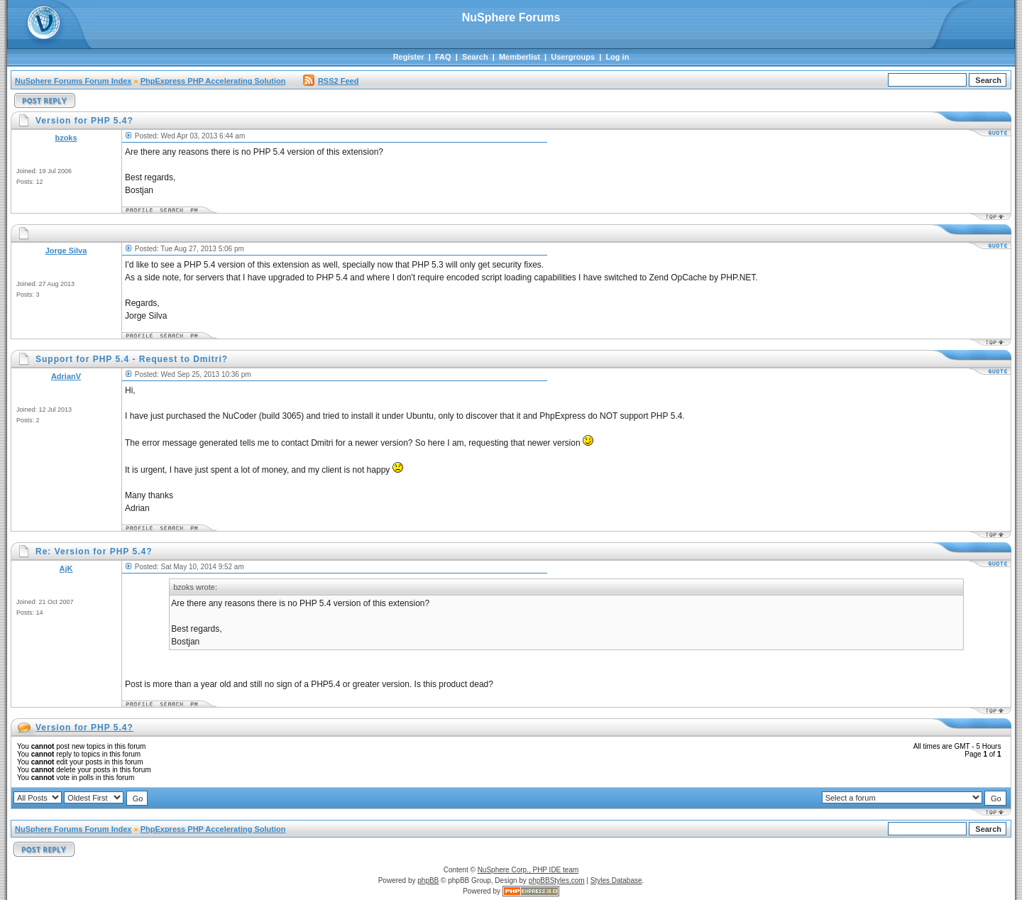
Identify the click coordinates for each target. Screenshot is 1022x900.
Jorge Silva (66, 250)
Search (475, 57)
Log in (617, 57)
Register (408, 57)
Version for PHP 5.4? (84, 727)
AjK (66, 568)
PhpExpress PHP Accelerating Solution (213, 81)
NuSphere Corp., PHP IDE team (528, 870)
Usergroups (573, 57)
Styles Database (616, 880)
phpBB (428, 880)
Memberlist (519, 57)
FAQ (443, 57)
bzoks (66, 137)
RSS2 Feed (330, 81)
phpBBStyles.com (557, 880)
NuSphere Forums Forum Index (73, 81)
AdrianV (66, 376)
